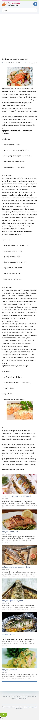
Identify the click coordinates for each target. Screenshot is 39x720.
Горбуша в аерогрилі (10, 531)
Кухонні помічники (6, 534)
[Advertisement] (19, 34)
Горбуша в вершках (9, 670)
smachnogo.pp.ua (32, 707)
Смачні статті (5, 498)
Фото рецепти (5, 569)
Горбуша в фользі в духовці (12, 601)
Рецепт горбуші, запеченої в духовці (16, 496)
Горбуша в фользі (8, 634)
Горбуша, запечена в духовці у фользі (16, 567)
